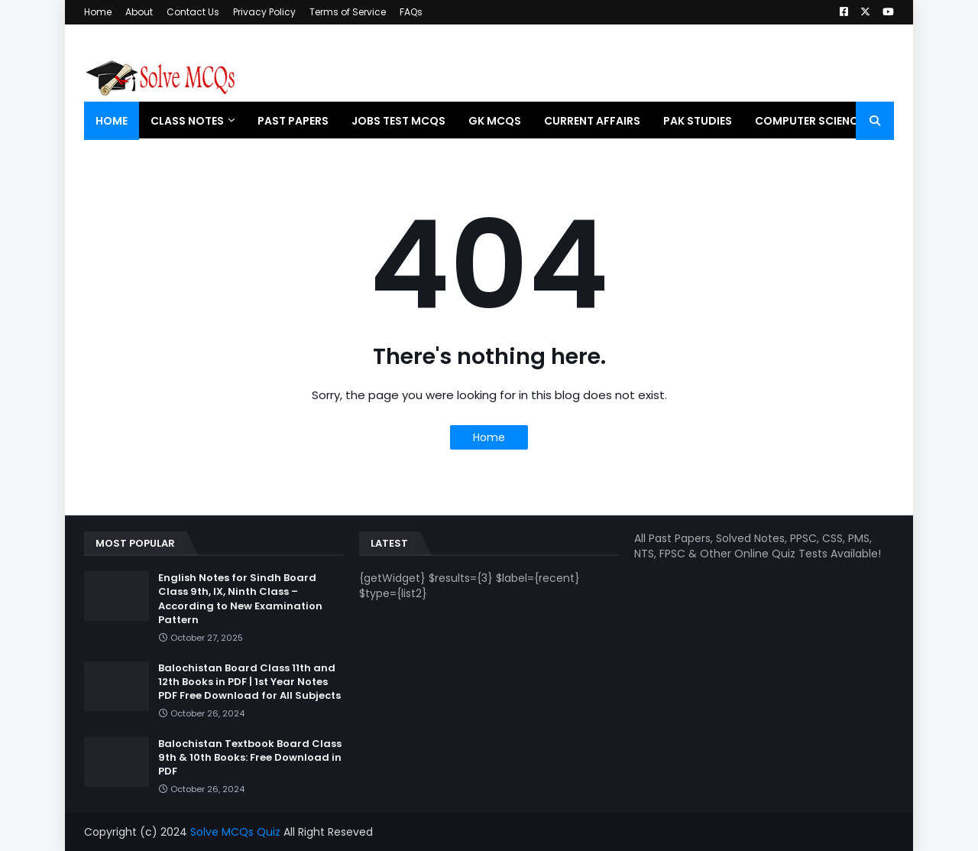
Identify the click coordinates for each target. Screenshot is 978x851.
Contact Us (193, 11)
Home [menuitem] (112, 120)
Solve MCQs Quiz (235, 832)
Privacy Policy (264, 11)
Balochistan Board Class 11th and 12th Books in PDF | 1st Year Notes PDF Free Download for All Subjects (249, 682)
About (139, 11)
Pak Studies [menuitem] (697, 120)
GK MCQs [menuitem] (494, 120)
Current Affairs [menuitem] (592, 120)
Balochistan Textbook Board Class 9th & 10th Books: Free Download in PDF (250, 757)
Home (98, 11)
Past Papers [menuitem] (293, 120)
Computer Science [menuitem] (809, 120)
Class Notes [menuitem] (187, 120)
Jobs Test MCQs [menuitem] (398, 120)
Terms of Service (347, 11)
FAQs (411, 11)
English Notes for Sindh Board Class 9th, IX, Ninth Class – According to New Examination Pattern (240, 599)
